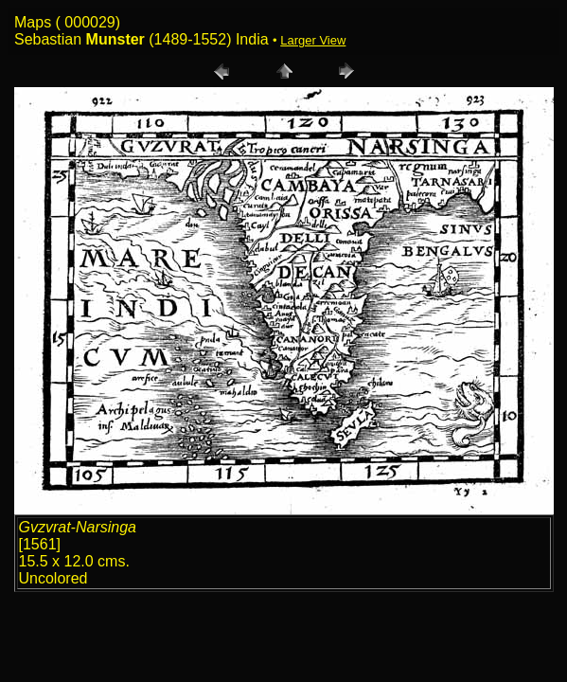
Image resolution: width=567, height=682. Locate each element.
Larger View (313, 40)
